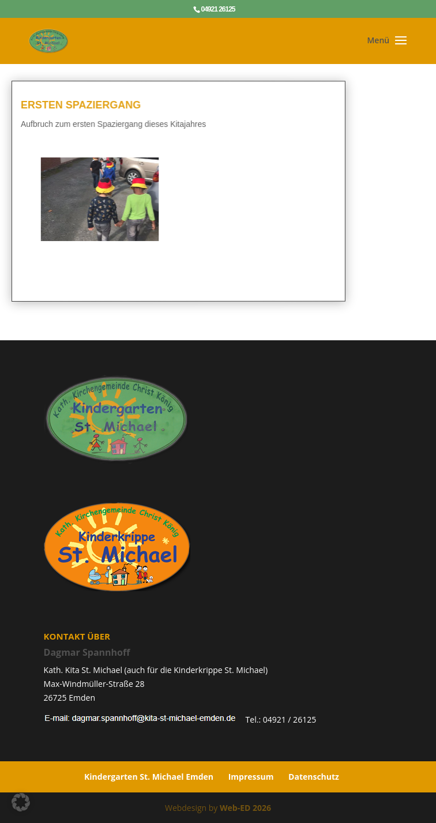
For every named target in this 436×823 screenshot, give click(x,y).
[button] (21, 802)
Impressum (251, 776)
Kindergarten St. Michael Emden (148, 776)
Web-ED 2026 (245, 807)
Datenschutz (313, 776)
